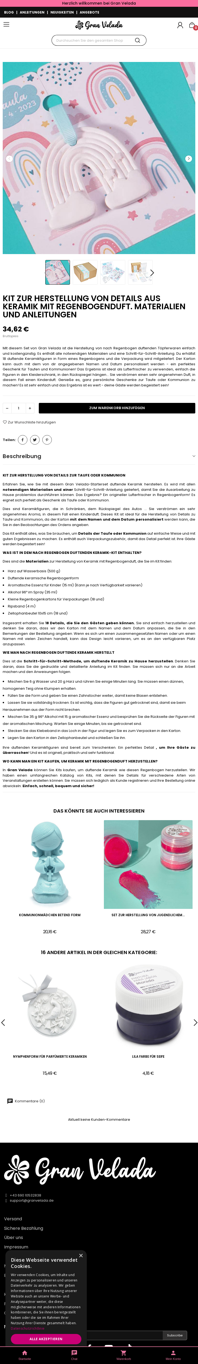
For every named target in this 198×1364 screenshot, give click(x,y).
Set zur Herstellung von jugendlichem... (148, 915)
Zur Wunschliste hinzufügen (29, 422)
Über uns (13, 1237)
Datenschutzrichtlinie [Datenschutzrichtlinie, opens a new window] (27, 1328)
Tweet (35, 440)
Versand (13, 1219)
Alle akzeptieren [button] (46, 1339)
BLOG (9, 12)
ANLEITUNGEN (32, 12)
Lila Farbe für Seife (148, 1057)
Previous (9, 159)
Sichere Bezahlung (23, 1228)
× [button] (81, 1256)
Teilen (22, 440)
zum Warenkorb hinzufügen (117, 407)
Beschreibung (22, 456)
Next (188, 159)
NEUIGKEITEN (62, 12)
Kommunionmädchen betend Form (50, 915)
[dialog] (46, 1304)
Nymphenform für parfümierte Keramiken (50, 1057)
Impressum (16, 1247)
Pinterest (47, 440)
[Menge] (19, 408)
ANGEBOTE (89, 12)
